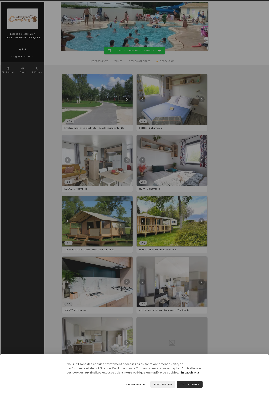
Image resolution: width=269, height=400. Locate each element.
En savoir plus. (190, 372)
